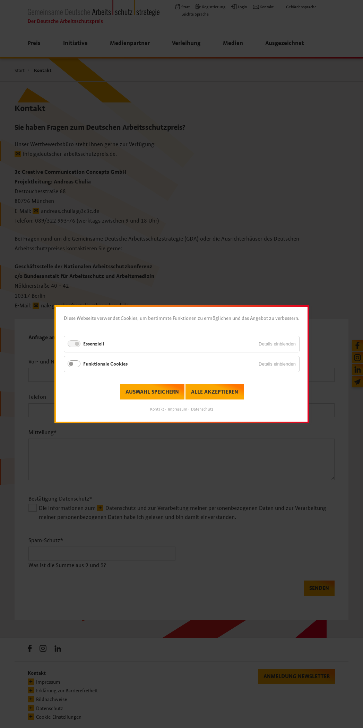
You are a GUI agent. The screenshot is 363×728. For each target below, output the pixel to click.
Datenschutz (202, 409)
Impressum (177, 409)
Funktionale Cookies (105, 364)
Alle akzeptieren (214, 391)
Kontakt (157, 409)
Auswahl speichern (152, 391)
